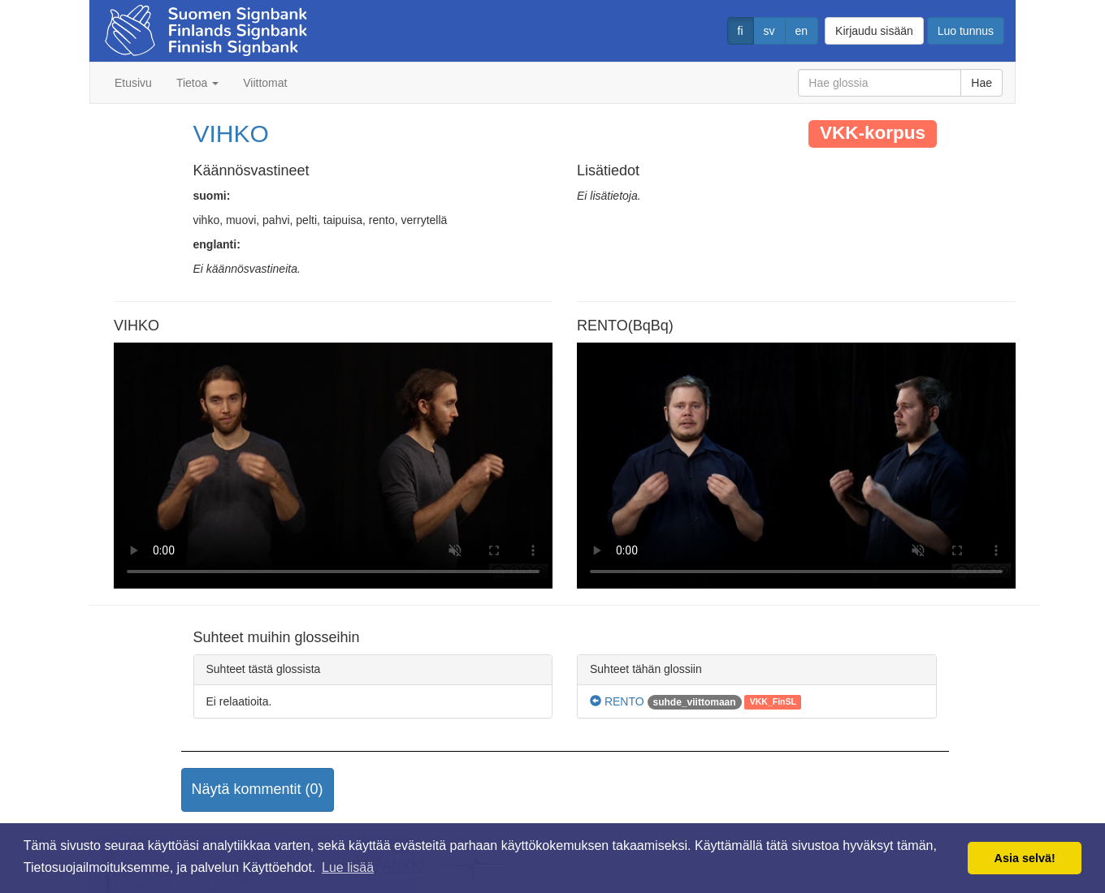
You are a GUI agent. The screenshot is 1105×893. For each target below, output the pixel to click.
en (801, 30)
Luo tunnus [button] (966, 30)
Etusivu (133, 82)
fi (740, 30)
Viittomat (265, 82)
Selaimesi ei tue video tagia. (333, 466)
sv (769, 30)
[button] (257, 790)
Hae (981, 82)
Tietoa (197, 82)
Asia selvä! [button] (1024, 858)
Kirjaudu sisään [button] (874, 30)
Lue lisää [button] (348, 867)
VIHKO (231, 133)
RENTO (617, 701)
